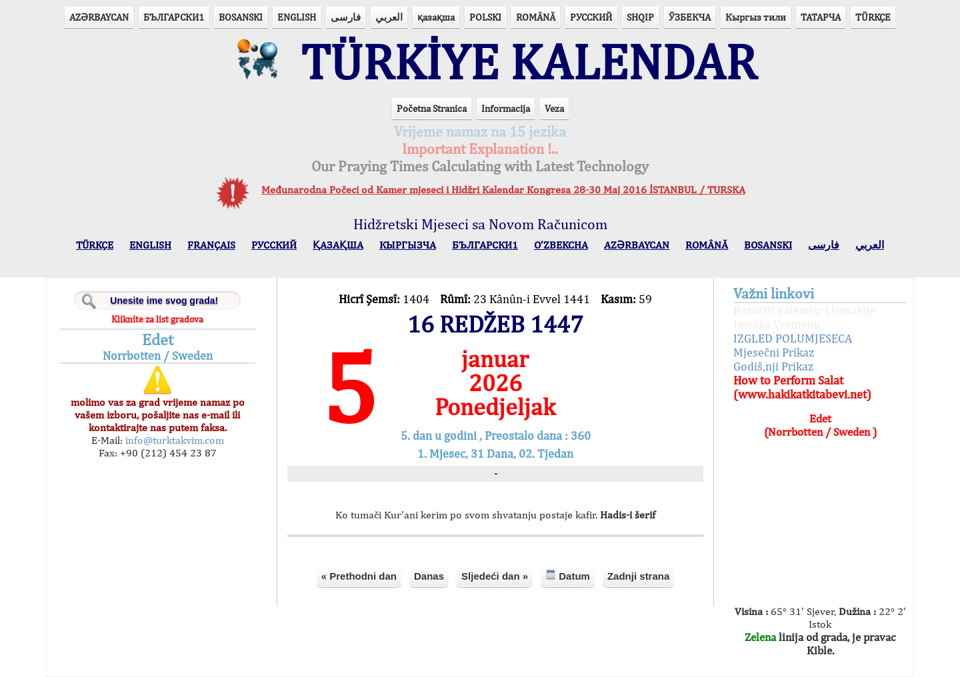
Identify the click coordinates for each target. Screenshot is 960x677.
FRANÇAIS (211, 245)
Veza (554, 108)
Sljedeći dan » (494, 576)
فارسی (346, 17)
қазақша (436, 17)
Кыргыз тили (755, 17)
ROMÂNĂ (535, 17)
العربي (389, 17)
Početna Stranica (432, 108)
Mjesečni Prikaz (773, 352)
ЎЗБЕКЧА (690, 17)
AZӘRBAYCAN (99, 17)
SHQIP (640, 17)
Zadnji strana (638, 576)
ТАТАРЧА (821, 17)
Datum (567, 575)
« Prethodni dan (359, 576)
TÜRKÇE (873, 17)
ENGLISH (296, 17)
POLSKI (485, 17)
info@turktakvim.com (173, 440)
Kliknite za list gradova (157, 319)
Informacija (505, 108)
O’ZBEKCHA (561, 245)
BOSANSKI (241, 17)
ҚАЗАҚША (338, 245)
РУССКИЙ (591, 17)
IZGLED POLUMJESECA (792, 338)
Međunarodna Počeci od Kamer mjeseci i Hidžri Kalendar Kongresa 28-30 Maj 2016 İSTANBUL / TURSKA (503, 189)
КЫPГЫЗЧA (407, 245)
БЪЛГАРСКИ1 (173, 17)
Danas (429, 576)
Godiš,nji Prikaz (773, 366)
